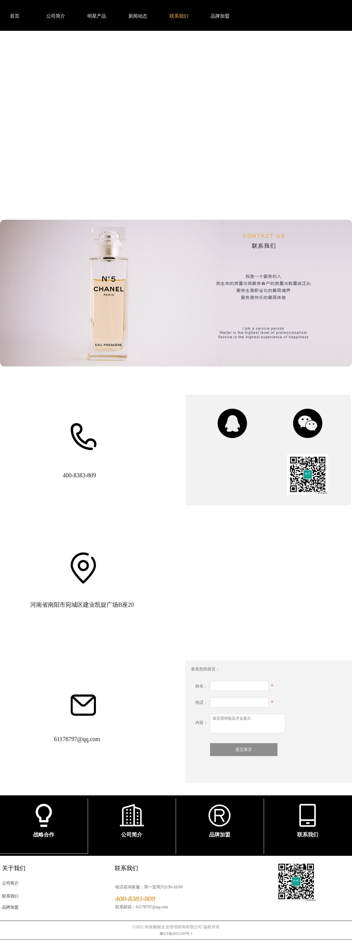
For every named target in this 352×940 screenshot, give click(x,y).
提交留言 (244, 749)
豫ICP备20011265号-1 (176, 933)
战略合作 (43, 835)
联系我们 (307, 835)
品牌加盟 (219, 835)
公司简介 (131, 835)
